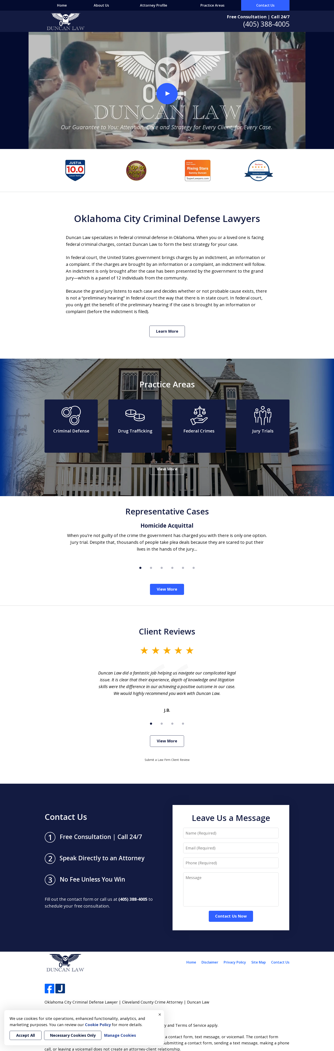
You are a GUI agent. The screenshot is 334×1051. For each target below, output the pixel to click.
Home (62, 5)
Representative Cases (167, 511)
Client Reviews (167, 631)
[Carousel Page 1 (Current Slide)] (140, 568)
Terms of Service (190, 1025)
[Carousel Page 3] (161, 568)
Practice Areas (212, 5)
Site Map (258, 962)
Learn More (167, 331)
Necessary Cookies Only (73, 1035)
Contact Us (265, 5)
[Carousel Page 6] (193, 568)
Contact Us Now (231, 916)
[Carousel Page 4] (172, 568)
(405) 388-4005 (266, 24)
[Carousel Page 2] (151, 568)
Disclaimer (210, 962)
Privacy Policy (235, 962)
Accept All (25, 1035)
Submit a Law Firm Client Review (167, 760)
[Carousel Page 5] (183, 568)
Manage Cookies (120, 1035)
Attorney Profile (153, 5)
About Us (101, 5)
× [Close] (159, 1014)
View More (167, 468)
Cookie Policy (98, 1024)
